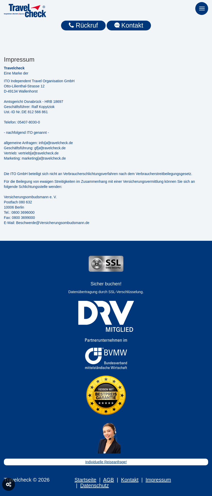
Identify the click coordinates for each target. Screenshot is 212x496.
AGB (108, 480)
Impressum (158, 480)
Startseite (85, 480)
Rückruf (83, 25)
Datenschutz (94, 485)
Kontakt (128, 25)
